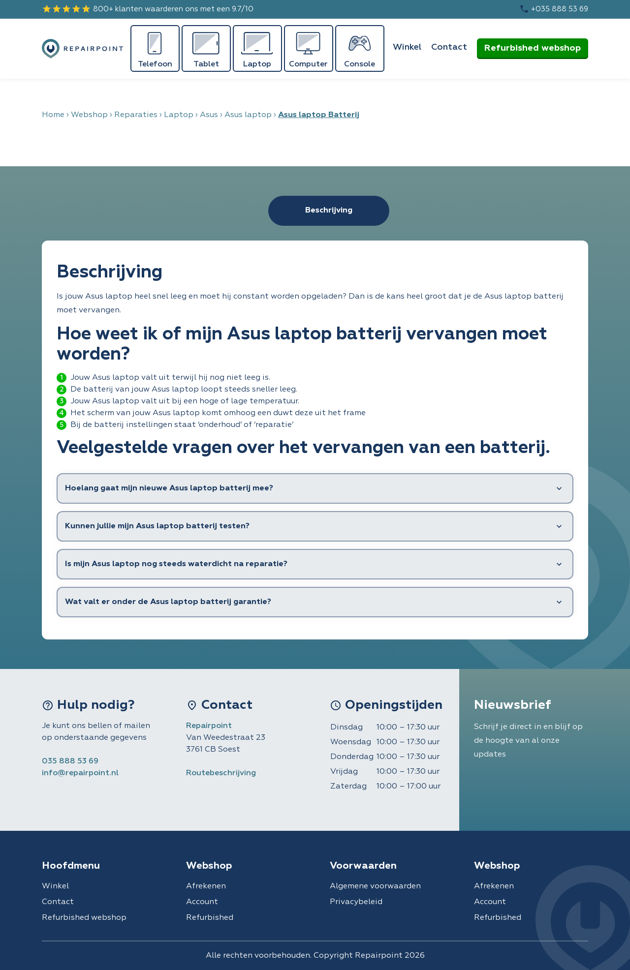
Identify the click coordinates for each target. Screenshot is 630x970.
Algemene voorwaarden (375, 886)
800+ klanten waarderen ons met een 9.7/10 (147, 9)
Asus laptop (248, 115)
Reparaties (136, 115)
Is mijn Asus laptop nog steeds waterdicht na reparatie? (176, 564)
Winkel (407, 47)
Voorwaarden (363, 866)
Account (202, 902)
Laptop (178, 115)
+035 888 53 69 (553, 9)
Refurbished (209, 918)
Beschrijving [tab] (328, 210)
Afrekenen (206, 886)
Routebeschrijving (221, 773)
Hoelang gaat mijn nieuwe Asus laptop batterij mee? (169, 488)
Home (53, 115)
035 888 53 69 (70, 761)
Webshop (89, 115)
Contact (449, 47)
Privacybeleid (356, 902)
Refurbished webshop (532, 48)
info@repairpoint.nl (80, 773)
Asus (209, 115)
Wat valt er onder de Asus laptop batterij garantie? (168, 602)
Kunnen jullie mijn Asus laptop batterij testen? (157, 526)
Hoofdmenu (71, 866)
